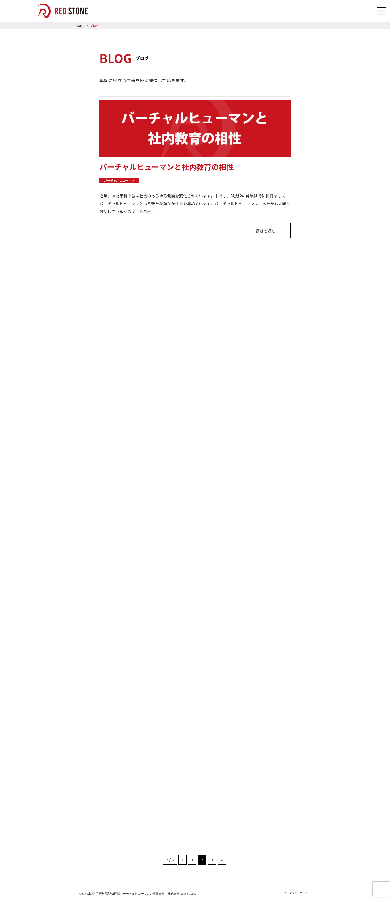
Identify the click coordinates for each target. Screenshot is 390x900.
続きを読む (271, 230)
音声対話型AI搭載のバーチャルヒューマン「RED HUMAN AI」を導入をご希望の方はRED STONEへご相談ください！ (66, 11)
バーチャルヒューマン (119, 180)
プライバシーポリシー (297, 893)
